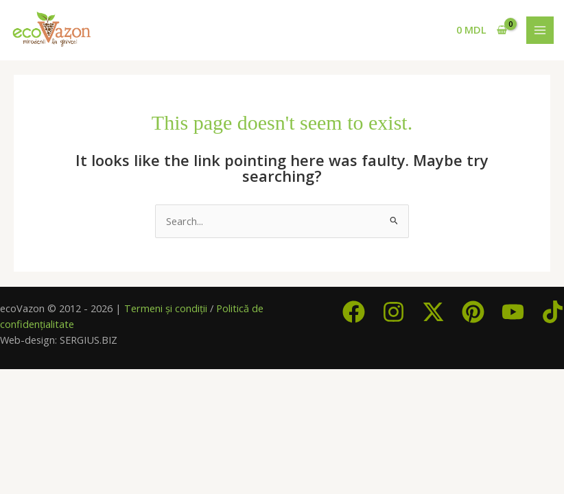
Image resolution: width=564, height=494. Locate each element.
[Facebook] (353, 312)
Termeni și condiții (165, 308)
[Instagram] (393, 312)
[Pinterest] (473, 312)
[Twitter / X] (433, 312)
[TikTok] (552, 312)
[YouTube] (513, 312)
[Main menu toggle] (540, 30)
